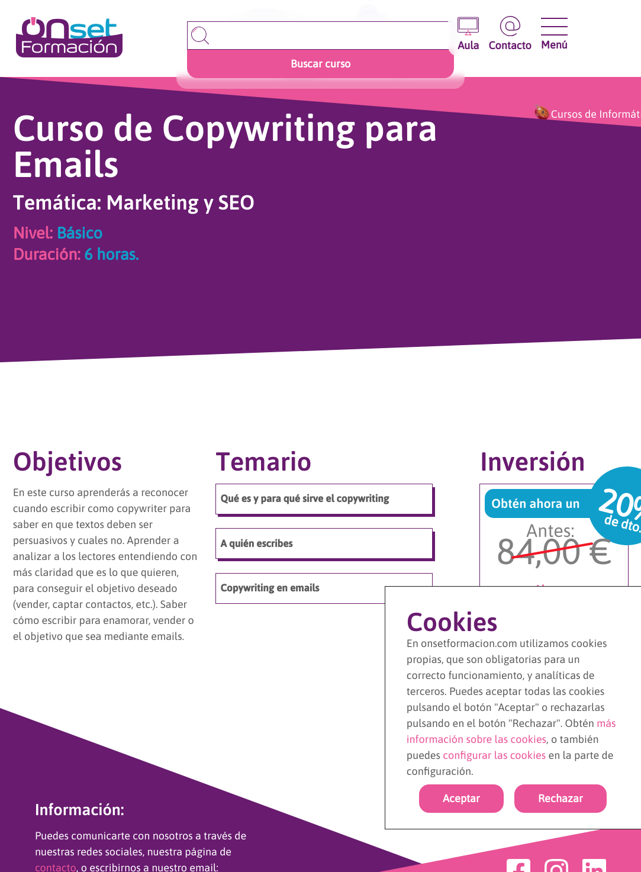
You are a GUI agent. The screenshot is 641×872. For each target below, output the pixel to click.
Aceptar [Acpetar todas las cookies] (461, 798)
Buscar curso (320, 63)
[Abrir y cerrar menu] (554, 26)
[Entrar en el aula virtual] (468, 34)
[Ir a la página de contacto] (509, 34)
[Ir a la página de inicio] (69, 38)
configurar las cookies (494, 755)
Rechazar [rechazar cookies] (560, 798)
